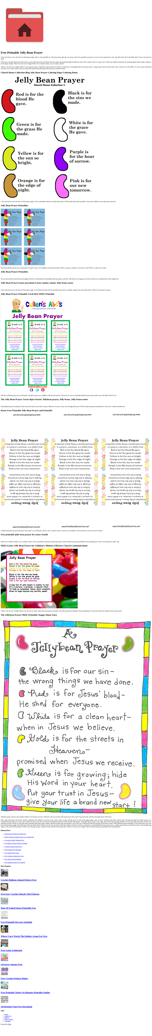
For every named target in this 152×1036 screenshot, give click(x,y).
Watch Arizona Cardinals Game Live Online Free (19, 837)
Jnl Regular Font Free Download (16, 1006)
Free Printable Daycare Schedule (16, 922)
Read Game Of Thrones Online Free (15, 834)
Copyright (7, 1021)
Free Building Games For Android (14, 862)
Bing (9, 1024)
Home (6, 1014)
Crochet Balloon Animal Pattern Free (18, 880)
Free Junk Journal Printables (12, 859)
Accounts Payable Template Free (14, 840)
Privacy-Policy (8, 1019)
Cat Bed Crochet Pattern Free (13, 846)
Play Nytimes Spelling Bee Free (14, 856)
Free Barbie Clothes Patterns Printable (15, 843)
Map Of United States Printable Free (18, 908)
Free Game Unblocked (11, 950)
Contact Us (7, 1016)
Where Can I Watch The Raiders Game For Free (24, 936)
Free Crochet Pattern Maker (14, 978)
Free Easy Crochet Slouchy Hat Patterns (20, 894)
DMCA (6, 1018)
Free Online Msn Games (11, 853)
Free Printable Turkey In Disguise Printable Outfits (25, 992)
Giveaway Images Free (11, 964)
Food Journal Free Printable (12, 850)
